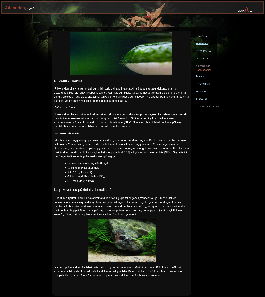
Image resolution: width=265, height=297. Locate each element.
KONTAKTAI (203, 84)
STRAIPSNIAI (203, 51)
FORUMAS (202, 43)
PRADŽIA (201, 35)
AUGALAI (201, 99)
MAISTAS (201, 91)
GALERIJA (202, 58)
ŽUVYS (200, 76)
